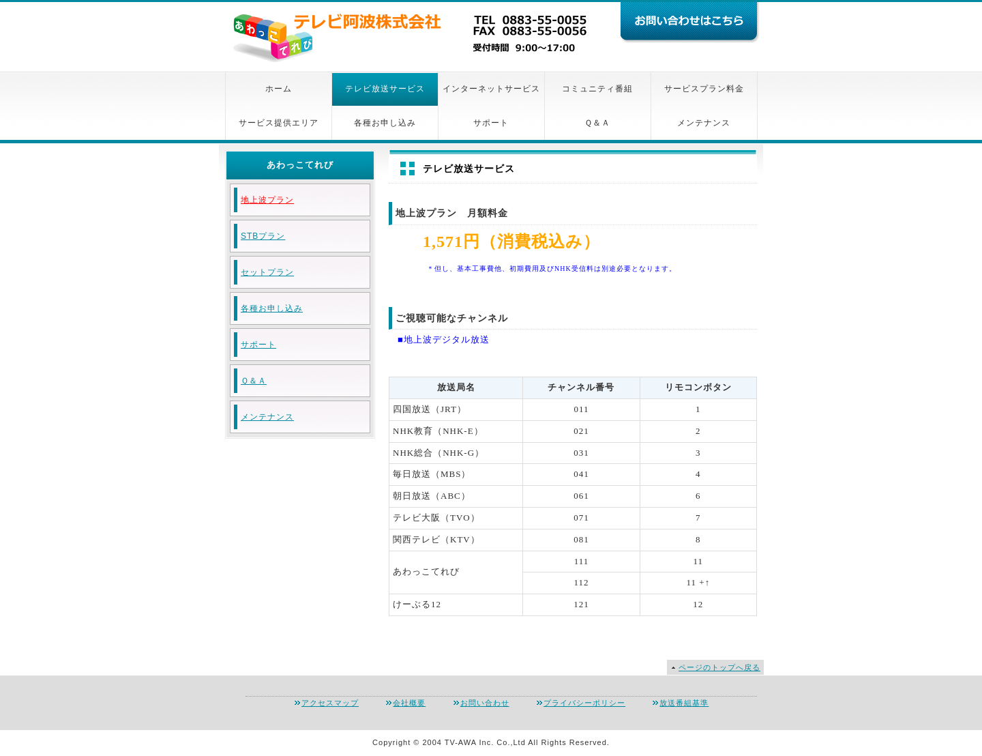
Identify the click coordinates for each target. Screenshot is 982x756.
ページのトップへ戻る (719, 667)
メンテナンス (703, 123)
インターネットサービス (491, 88)
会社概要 (409, 703)
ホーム (278, 88)
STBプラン (263, 236)
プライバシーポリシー (584, 703)
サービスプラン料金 (704, 88)
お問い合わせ (484, 703)
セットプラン (267, 272)
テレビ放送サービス (385, 88)
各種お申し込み (385, 123)
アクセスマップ (330, 703)
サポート (491, 123)
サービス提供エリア (278, 123)
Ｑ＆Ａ (597, 123)
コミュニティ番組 (597, 88)
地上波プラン (267, 200)
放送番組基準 (684, 703)
